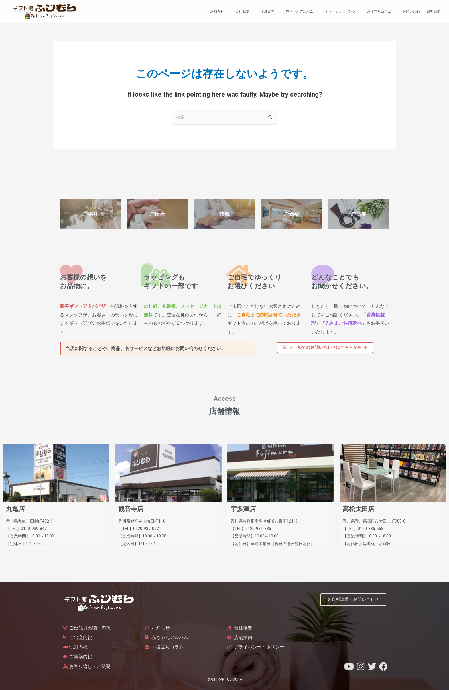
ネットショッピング (340, 11)
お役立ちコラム (379, 11)
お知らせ (217, 11)
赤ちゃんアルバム (299, 11)
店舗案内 (267, 11)
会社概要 (242, 11)
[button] (325, 347)
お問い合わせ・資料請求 (421, 11)
